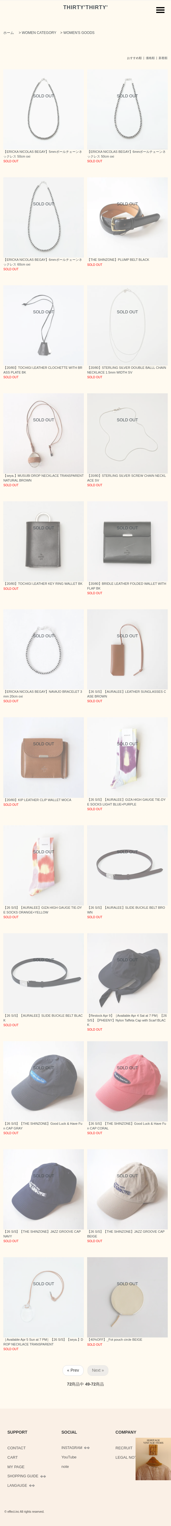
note (65, 1466)
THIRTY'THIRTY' (85, 7)
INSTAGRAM (71, 1448)
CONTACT (16, 1448)
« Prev (73, 1370)
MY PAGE (16, 1467)
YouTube (68, 1457)
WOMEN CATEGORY (39, 33)
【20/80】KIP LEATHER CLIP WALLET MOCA (37, 800)
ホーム (8, 33)
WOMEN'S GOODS (79, 33)
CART (12, 1457)
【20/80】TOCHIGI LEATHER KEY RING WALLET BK (42, 583)
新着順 (163, 58)
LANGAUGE (17, 1486)
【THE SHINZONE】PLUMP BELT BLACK (118, 259)
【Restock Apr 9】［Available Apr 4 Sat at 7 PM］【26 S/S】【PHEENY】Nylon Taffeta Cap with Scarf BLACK (127, 1020)
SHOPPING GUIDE (22, 1476)
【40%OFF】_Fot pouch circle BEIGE (114, 1339)
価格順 (150, 58)
